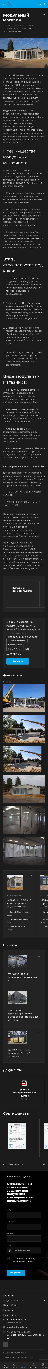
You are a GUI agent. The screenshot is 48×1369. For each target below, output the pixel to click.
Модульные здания (13, 1300)
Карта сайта (9, 1315)
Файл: (9, 1245)
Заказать (18, 661)
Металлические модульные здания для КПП (22, 977)
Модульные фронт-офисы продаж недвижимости (19, 903)
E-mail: (10, 1222)
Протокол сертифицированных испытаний (24, 1092)
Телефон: (12, 1233)
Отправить (16, 1272)
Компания (8, 1296)
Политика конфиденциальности (18, 1358)
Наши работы (10, 1305)
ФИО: (10, 1210)
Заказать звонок (14, 1322)
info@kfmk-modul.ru (17, 1327)
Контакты (8, 1310)
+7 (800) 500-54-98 (16, 1319)
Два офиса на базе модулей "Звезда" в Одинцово (20, 1053)
